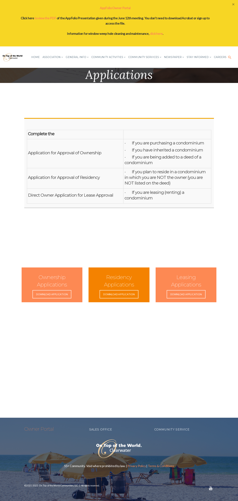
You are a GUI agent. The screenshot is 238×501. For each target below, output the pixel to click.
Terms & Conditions (161, 466)
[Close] (233, 4)
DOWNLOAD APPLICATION (52, 294)
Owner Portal (39, 429)
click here (156, 33)
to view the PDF (45, 18)
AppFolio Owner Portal (115, 8)
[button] (230, 57)
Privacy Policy (136, 466)
